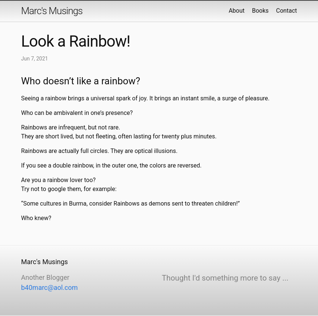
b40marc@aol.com (49, 287)
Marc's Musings (52, 10)
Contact (286, 10)
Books (260, 10)
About (237, 10)
